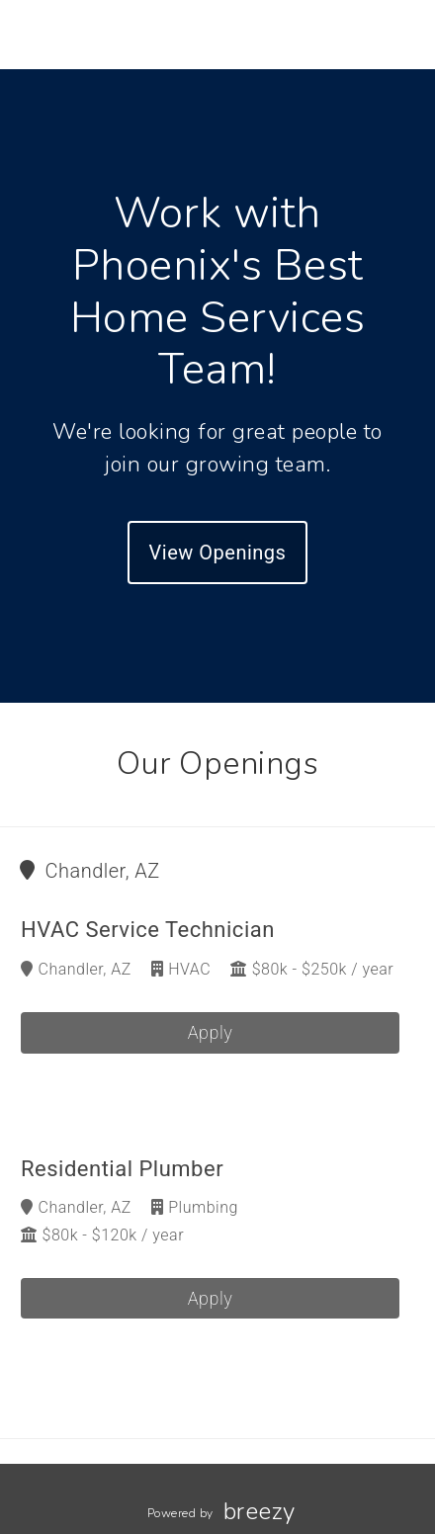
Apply (210, 1032)
